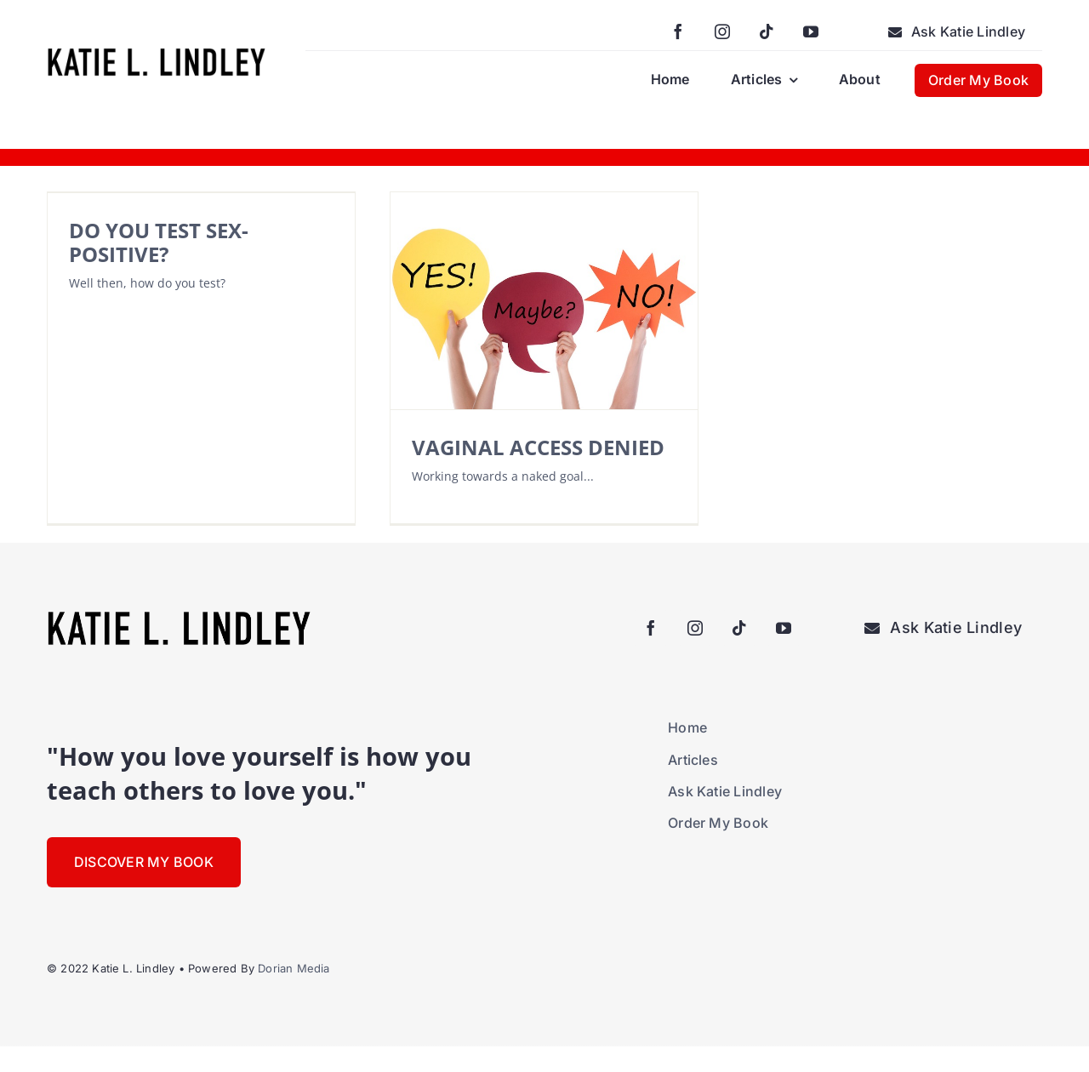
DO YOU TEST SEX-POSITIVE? (158, 242)
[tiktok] (766, 31)
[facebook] (678, 31)
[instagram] (722, 31)
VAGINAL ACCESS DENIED (538, 447)
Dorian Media (293, 968)
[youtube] (811, 31)
